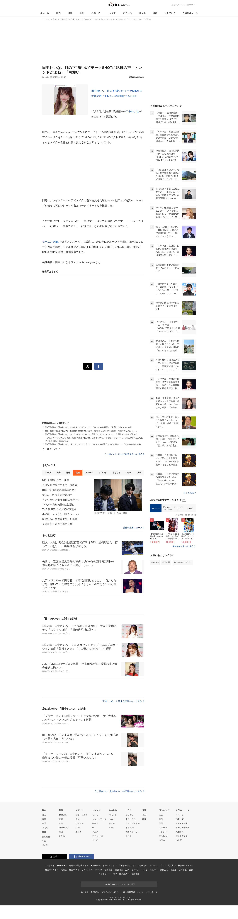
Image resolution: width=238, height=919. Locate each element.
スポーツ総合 (81, 815)
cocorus (98, 870)
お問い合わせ (151, 892)
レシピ (145, 870)
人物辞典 (180, 832)
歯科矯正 (182, 870)
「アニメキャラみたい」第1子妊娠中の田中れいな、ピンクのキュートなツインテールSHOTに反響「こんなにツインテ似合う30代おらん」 (94, 439)
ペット (112, 827)
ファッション (98, 836)
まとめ (45, 827)
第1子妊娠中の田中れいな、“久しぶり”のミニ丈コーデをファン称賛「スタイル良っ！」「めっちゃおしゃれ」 (94, 444)
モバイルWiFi (87, 870)
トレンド (111, 13)
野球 (78, 819)
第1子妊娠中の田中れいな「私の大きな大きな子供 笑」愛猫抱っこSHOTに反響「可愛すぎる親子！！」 (91, 431)
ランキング (170, 13)
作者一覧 (180, 819)
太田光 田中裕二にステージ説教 (59, 485)
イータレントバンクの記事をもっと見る (124, 454)
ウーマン (135, 870)
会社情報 (84, 892)
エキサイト (192, 5)
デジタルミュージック (167, 508)
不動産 (173, 870)
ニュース (44, 13)
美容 (191, 870)
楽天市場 (166, 562)
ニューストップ (178, 5)
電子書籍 (135, 874)
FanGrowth (95, 865)
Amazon (155, 562)
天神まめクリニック (128, 865)
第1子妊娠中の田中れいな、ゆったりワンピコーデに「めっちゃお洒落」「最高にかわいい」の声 (88, 427)
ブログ (162, 865)
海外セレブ (64, 827)
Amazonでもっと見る (183, 546)
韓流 (61, 832)
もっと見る (189, 492)
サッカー (79, 823)
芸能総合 (63, 815)
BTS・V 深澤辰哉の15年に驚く (59, 490)
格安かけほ (74, 870)
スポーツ (95, 13)
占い (127, 870)
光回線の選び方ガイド (78, 865)
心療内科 (143, 865)
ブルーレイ (156, 508)
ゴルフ (79, 827)
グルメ (95, 832)
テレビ (190, 508)
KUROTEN (61, 865)
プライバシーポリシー (111, 892)
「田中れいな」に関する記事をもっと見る (122, 701)
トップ (48, 472)
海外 (70, 13)
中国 (44, 841)
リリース (180, 815)
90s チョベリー (132, 832)
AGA (115, 874)
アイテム (153, 865)
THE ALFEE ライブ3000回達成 (59, 509)
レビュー (96, 815)
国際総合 (46, 837)
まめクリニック (110, 865)
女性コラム (131, 819)
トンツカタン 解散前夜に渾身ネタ (61, 499)
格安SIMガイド (51, 870)
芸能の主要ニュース (133, 528)
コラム (142, 13)
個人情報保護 (129, 892)
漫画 (155, 13)
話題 (144, 819)
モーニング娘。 (51, 241)
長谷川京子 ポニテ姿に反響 (57, 524)
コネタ (112, 819)
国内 (58, 13)
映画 (61, 819)
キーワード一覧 (182, 827)
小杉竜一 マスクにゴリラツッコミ (61, 514)
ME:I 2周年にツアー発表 (55, 480)
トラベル (130, 827)
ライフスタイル (132, 823)
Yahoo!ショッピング (183, 562)
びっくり (113, 815)
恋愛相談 (118, 870)
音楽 (61, 823)
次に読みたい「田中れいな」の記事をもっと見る (119, 791)
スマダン (130, 815)
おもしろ (127, 13)
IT (93, 827)
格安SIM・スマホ (185, 865)
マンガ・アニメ (99, 819)
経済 (44, 819)
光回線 (64, 870)
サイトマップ (181, 836)
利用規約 (95, 892)
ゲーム (95, 823)
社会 (44, 815)
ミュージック (179, 508)
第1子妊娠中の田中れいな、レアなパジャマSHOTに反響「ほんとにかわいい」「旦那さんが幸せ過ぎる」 (92, 434)
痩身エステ (124, 874)
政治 (44, 823)
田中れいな (132, 111)
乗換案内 (164, 870)
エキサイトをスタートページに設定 (119, 884)
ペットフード (104, 874)
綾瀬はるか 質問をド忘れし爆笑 (59, 519)
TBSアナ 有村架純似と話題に (58, 504)
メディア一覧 (181, 823)
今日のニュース (190, 13)
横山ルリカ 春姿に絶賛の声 (57, 495)
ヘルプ (179, 840)
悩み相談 (108, 870)
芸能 (82, 13)
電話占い (171, 865)
